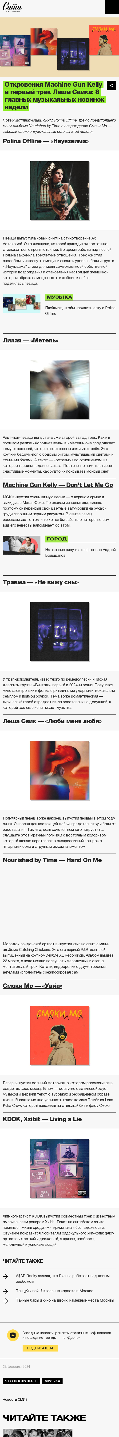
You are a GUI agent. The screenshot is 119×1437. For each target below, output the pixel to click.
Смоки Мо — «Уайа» (32, 985)
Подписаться (40, 1348)
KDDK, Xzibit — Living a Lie (42, 1119)
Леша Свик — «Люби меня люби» (52, 721)
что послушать (21, 1381)
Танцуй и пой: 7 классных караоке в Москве (54, 1291)
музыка (52, 1381)
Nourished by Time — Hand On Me (52, 860)
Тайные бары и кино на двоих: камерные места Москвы (65, 1300)
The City (12, 7)
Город (57, 539)
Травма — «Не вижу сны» (41, 582)
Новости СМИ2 (15, 1399)
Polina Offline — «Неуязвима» (46, 141)
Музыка (59, 297)
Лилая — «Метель (29, 340)
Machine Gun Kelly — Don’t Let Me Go (58, 485)
